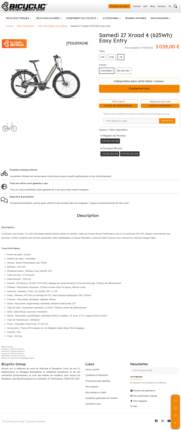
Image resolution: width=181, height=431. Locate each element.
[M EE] (112, 58)
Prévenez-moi (167, 122)
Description (88, 215)
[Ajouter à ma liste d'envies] (100, 161)
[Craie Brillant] (106, 72)
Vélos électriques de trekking (52, 26)
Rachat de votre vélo (160, 105)
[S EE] (102, 58)
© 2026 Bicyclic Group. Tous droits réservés (24, 421)
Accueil (9, 26)
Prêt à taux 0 (118, 105)
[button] (175, 6)
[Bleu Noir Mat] (123, 72)
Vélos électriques (25, 26)
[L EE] (120, 58)
